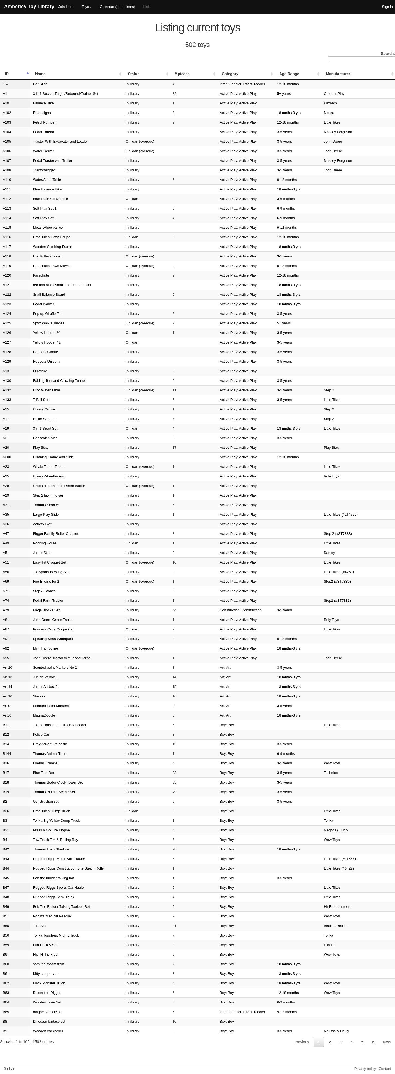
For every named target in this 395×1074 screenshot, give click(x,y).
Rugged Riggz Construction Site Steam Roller (56, 868)
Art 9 (6, 706)
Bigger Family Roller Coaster (42, 534)
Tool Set (26, 926)
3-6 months (313, 199)
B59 (6, 945)
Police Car (28, 734)
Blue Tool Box (30, 773)
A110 (7, 180)
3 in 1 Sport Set (32, 428)
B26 (6, 811)
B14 (6, 744)
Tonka (343, 820)
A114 (7, 218)
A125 (7, 323)
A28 (6, 486)
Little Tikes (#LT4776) (355, 514)
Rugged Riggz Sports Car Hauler (46, 887)
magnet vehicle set (34, 1012)
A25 (6, 476)
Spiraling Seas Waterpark (40, 639)
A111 (7, 189)
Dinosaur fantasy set (36, 1021)
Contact (385, 1069)
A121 (7, 285)
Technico (345, 773)
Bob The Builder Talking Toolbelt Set (48, 907)
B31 (6, 830)
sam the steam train (35, 964)
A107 (7, 161)
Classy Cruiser (31, 409)
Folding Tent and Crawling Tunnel (46, 380)
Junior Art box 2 (32, 687)
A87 (6, 629)
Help (147, 7)
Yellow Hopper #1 (33, 333)
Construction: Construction (225, 610)
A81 (6, 620)
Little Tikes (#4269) (353, 572)
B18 (6, 782)
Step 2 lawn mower (35, 495)
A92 (6, 648)
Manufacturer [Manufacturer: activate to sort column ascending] (353, 74)
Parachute (28, 275)
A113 (7, 208)
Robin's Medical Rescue (39, 916)
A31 (6, 505)
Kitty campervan (32, 974)
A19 (6, 428)
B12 (6, 734)
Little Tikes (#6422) (353, 868)
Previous (301, 1042)
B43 (6, 859)
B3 (5, 820)
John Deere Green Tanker (40, 620)
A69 (6, 581)
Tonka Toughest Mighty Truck (43, 935)
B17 (6, 773)
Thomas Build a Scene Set (41, 792)
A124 (7, 314)
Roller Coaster (31, 419)
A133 (7, 400)
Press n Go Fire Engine (38, 830)
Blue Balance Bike (34, 189)
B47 (6, 887)
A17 (6, 419)
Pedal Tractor (30, 132)
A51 (6, 562)
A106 (7, 151)
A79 (6, 610)
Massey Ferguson (352, 132)
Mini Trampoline (32, 648)
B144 (7, 754)
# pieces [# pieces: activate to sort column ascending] (184, 74)
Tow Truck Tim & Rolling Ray (42, 840)
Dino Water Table (33, 390)
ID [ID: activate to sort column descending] (7, 74)
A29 (6, 495)
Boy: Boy (211, 725)
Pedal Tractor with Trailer (39, 161)
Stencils (26, 696)
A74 (6, 600)
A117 (7, 247)
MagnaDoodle (31, 715)
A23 (6, 467)
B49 (6, 907)
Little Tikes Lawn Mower (39, 266)
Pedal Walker (30, 304)
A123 (7, 304)
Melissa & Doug (350, 1031)
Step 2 (343, 390)
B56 (6, 935)
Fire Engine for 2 (33, 581)
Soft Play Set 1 (31, 208)
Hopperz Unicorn (33, 361)
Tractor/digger (31, 170)
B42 (6, 849)
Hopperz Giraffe (32, 352)
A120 (7, 275)
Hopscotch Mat (32, 438)
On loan (142, 199)
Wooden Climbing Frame (39, 247)
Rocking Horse (31, 543)
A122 (7, 294)
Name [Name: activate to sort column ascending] (27, 74)
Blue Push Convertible (37, 199)
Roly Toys (346, 476)
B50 (6, 926)
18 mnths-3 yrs (316, 113)
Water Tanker (30, 151)
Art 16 (7, 696)
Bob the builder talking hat (40, 878)
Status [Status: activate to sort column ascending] (144, 74)
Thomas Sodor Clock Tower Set (45, 782)
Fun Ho (344, 945)
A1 (5, 94)
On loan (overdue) (150, 141)
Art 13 (7, 677)
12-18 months (315, 84)
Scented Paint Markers (38, 706)
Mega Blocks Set (33, 610)
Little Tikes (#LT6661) (355, 859)
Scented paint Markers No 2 (42, 667)
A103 (7, 122)
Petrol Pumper (31, 122)
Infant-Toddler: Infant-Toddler (227, 84)
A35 (6, 514)
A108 (7, 170)
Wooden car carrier (35, 1031)
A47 (6, 534)
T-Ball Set (27, 400)
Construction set (33, 801)
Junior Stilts (29, 553)
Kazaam (345, 103)
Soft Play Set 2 (31, 218)
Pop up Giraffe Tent (35, 314)
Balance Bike (30, 103)
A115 (7, 227)
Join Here (66, 7)
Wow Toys (346, 763)
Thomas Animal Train (36, 754)
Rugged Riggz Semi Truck (40, 897)
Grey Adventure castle (37, 744)
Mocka (343, 113)
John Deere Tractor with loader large (48, 658)
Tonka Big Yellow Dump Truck (43, 820)
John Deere (347, 141)
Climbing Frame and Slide (40, 457)
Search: (361, 57)
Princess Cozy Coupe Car (40, 629)
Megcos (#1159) (351, 830)
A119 (7, 266)
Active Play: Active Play (222, 94)
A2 (5, 438)
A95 (6, 658)
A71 (6, 591)
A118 (7, 256)
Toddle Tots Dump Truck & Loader (46, 725)
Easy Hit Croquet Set (36, 562)
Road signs (29, 113)
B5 (5, 916)
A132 (7, 390)
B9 (5, 1031)
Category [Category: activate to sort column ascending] (214, 74)
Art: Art (209, 667)
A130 (7, 380)
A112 (7, 199)
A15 (6, 409)
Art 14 (7, 687)
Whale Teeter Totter (35, 467)
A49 (6, 543)
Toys (87, 7)
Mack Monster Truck (36, 983)
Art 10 (7, 667)
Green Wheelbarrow (36, 476)
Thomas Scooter (33, 505)
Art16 (7, 715)
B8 (5, 1021)
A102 (7, 113)
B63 (6, 993)
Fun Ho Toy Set (32, 945)
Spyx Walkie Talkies (35, 323)
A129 (7, 361)
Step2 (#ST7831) (352, 600)
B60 (6, 964)
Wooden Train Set (34, 1002)
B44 (6, 868)
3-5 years (311, 132)
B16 (6, 763)
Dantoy (344, 553)
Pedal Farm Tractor (35, 600)
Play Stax (27, 447)
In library (143, 84)
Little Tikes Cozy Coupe (38, 237)
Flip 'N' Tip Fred (32, 954)
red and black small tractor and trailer (49, 285)
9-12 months (314, 180)
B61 (6, 974)
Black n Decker (350, 926)
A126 (7, 333)
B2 (5, 801)
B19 (6, 792)
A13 (6, 371)
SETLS (9, 1068)
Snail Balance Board (36, 294)
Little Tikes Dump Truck (38, 811)
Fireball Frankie (32, 763)
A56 (6, 572)
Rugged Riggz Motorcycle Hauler (46, 859)
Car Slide (27, 84)
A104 (7, 132)
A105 (7, 141)
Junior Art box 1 (32, 677)
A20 (6, 447)
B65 (6, 1012)
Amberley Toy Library (29, 6)
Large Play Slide (33, 514)
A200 (7, 457)
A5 (5, 553)
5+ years (311, 94)
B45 (6, 878)
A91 (6, 639)
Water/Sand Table (34, 180)
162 (6, 84)
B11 (6, 725)
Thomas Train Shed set (38, 849)
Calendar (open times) (117, 7)
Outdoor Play (348, 94)
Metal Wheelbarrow (35, 227)
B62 (6, 983)
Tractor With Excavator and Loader (47, 141)
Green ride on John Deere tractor (46, 486)
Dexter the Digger (34, 993)
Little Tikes (346, 122)
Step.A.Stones (31, 591)
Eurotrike (27, 371)
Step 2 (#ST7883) (352, 534)
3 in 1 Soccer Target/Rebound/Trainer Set (52, 94)
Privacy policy (365, 1069)
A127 (7, 342)
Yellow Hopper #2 (33, 342)
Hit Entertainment (352, 907)
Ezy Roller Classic (34, 256)
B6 (5, 954)
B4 (5, 840)
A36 (6, 524)
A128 (7, 352)
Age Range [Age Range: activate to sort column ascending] (316, 74)
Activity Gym (30, 524)
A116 (7, 237)
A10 (6, 103)
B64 (6, 1002)
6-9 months (313, 208)
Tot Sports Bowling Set (38, 572)
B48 (6, 897)
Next (387, 1042)
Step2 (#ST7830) (352, 581)
